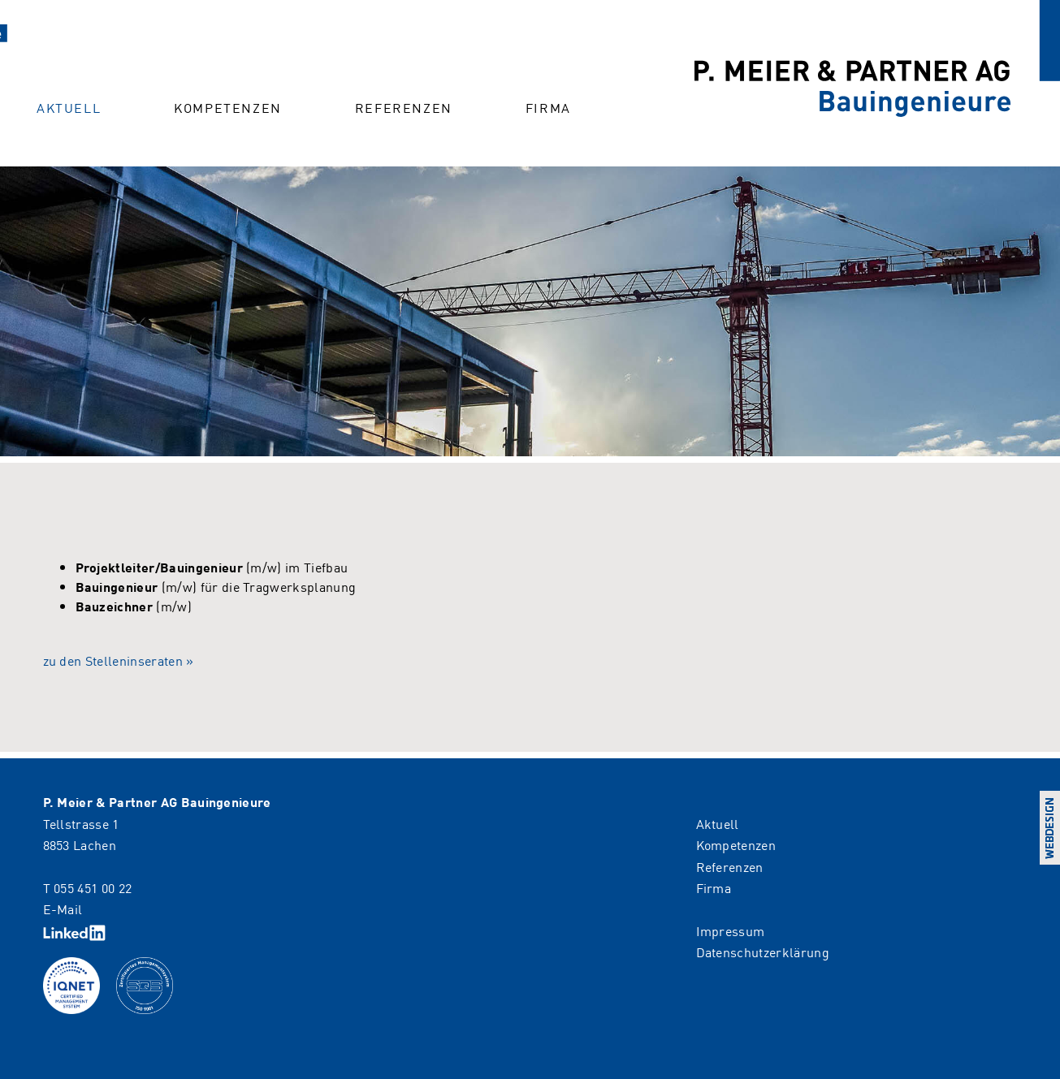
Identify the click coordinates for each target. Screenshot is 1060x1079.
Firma (548, 107)
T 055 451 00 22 (87, 887)
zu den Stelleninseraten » (118, 660)
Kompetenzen (228, 107)
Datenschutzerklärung (762, 951)
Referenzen (403, 107)
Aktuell (69, 107)
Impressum (730, 930)
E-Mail (63, 908)
